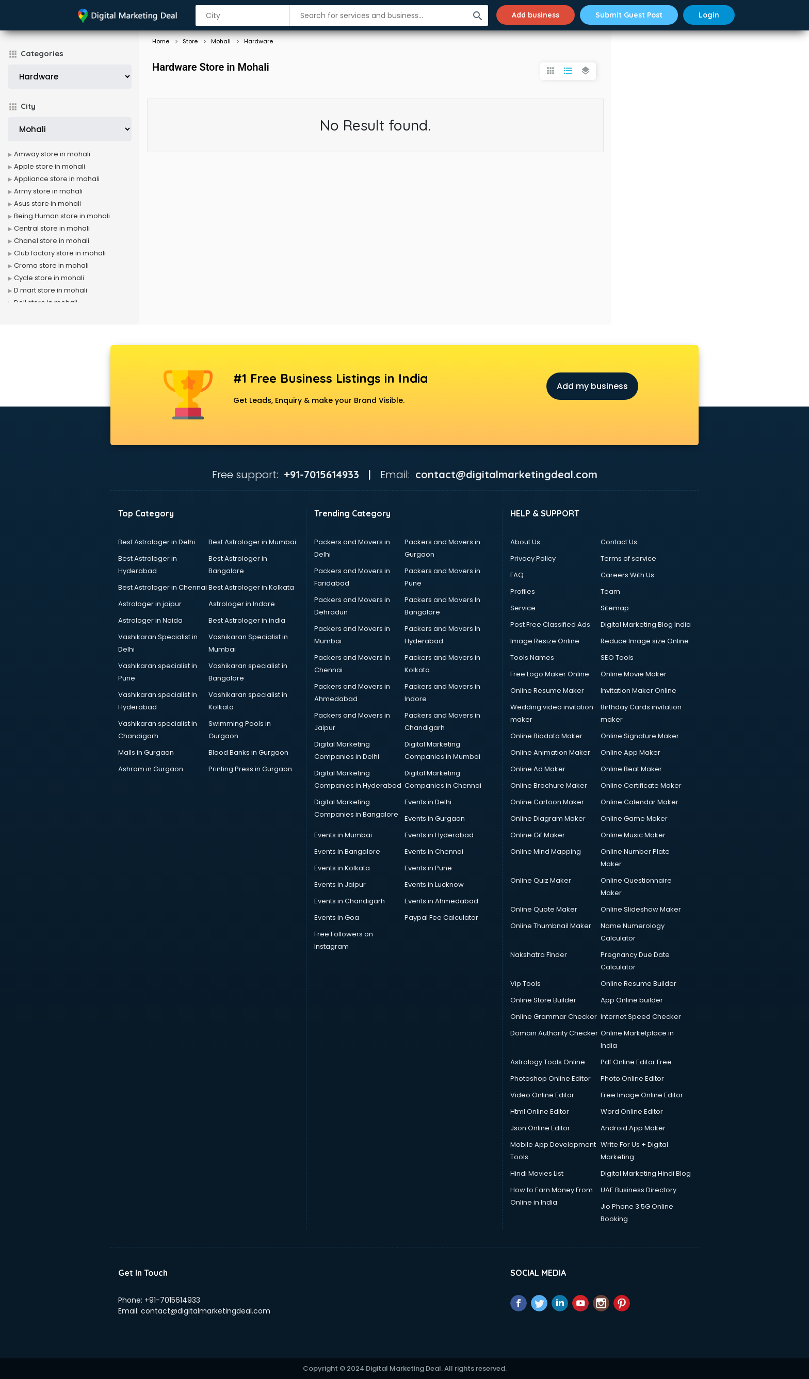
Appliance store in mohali (57, 179)
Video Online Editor (542, 1095)
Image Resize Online (544, 641)
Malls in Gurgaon (146, 752)
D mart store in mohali (50, 290)
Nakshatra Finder (538, 955)
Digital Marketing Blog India (646, 624)
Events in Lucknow (434, 884)
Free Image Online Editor (642, 1095)
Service (523, 608)
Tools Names (532, 657)
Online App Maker (630, 752)
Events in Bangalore (347, 851)
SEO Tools (617, 657)
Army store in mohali (48, 191)
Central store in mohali (52, 228)
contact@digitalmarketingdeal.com (205, 1311)
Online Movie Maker (634, 674)
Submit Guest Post (628, 15)
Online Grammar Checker (553, 1016)
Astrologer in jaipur (150, 604)
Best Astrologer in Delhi (156, 542)
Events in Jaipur (340, 884)
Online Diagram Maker (548, 818)
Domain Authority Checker (554, 1033)
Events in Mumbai (343, 835)
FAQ (517, 575)
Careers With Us (627, 575)
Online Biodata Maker (546, 736)
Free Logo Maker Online (549, 674)
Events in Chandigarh (349, 901)
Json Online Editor (540, 1128)
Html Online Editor (539, 1111)
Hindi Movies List (536, 1173)
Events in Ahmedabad (441, 901)
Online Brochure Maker (548, 785)
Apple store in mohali (49, 166)
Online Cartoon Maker (547, 802)
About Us (525, 542)
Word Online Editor (632, 1111)
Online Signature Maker (640, 736)
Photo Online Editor (632, 1078)
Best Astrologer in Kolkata (251, 587)
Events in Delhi (428, 802)
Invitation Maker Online (638, 690)
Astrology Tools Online (547, 1062)
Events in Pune (428, 868)
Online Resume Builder (638, 983)
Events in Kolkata (342, 868)
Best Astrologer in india (246, 620)
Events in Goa (336, 917)
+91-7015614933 (172, 1300)
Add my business (592, 386)
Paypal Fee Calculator (441, 917)
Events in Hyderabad (439, 835)
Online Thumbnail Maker (550, 926)
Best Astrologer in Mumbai (252, 542)
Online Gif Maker (537, 835)
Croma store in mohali (51, 265)
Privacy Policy (533, 558)
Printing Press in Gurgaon (250, 769)
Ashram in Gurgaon (150, 769)
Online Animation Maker (550, 752)
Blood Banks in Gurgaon (248, 752)
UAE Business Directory (638, 1190)
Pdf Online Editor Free (636, 1062)
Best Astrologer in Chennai (162, 587)
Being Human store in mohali (62, 216)
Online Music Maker (633, 835)
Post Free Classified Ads (550, 624)
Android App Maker (633, 1128)
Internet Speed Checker (641, 1016)
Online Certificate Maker (641, 785)
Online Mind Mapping (545, 851)
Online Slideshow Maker (641, 909)
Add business (535, 15)
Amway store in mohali (52, 154)
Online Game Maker (634, 818)
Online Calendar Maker (639, 802)
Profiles (522, 591)
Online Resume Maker (547, 690)
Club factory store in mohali (60, 253)
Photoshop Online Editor (550, 1078)
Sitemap (615, 608)
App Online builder (632, 1000)
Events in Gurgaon (435, 818)
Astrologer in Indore (241, 604)
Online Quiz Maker (540, 880)
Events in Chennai (434, 851)
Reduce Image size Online (645, 641)
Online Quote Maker (543, 909)
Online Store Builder (543, 1000)
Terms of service (628, 558)
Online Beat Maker (631, 769)
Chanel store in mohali (51, 241)
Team (610, 591)
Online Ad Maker (537, 769)
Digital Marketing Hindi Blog (646, 1173)
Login (709, 15)
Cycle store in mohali (49, 278)
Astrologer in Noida (150, 620)
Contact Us (619, 542)
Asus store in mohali (47, 203)
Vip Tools (525, 983)
